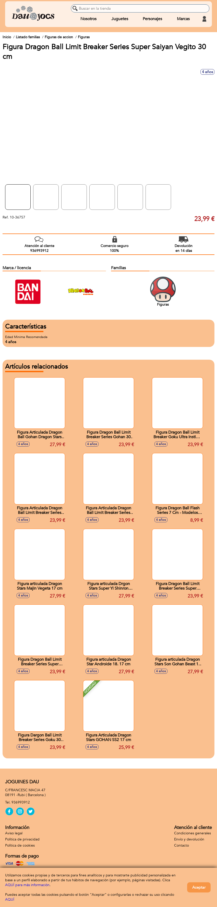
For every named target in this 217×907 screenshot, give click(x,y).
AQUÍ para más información (27, 885)
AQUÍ (9, 899)
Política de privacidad (22, 839)
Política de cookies (20, 845)
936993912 (20, 802)
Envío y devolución (189, 839)
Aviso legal (13, 833)
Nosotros (88, 19)
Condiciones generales (192, 833)
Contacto (181, 845)
